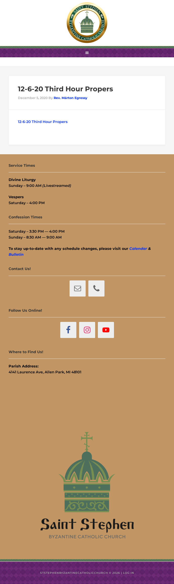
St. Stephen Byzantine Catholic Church (87, 22)
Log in (128, 572)
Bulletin (16, 254)
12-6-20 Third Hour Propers (43, 122)
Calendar (138, 248)
